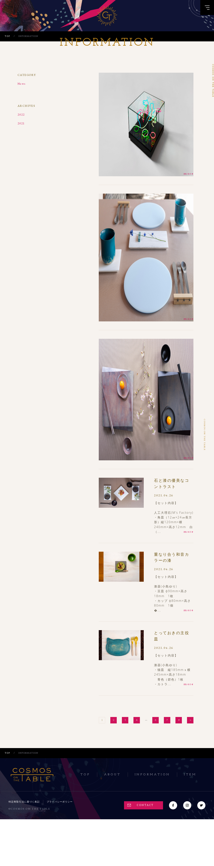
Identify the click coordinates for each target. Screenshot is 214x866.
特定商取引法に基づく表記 (24, 801)
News (21, 84)
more (189, 173)
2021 (21, 123)
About (112, 774)
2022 (21, 114)
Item (190, 774)
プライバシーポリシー (60, 801)
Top (85, 774)
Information (152, 774)
